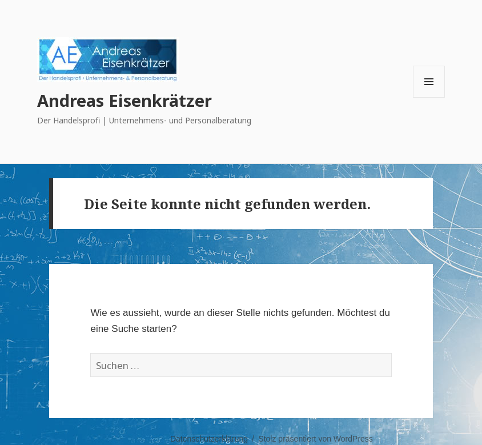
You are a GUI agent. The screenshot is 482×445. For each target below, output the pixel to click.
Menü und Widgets (429, 97)
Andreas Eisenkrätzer (124, 100)
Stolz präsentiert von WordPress (315, 438)
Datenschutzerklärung (209, 438)
